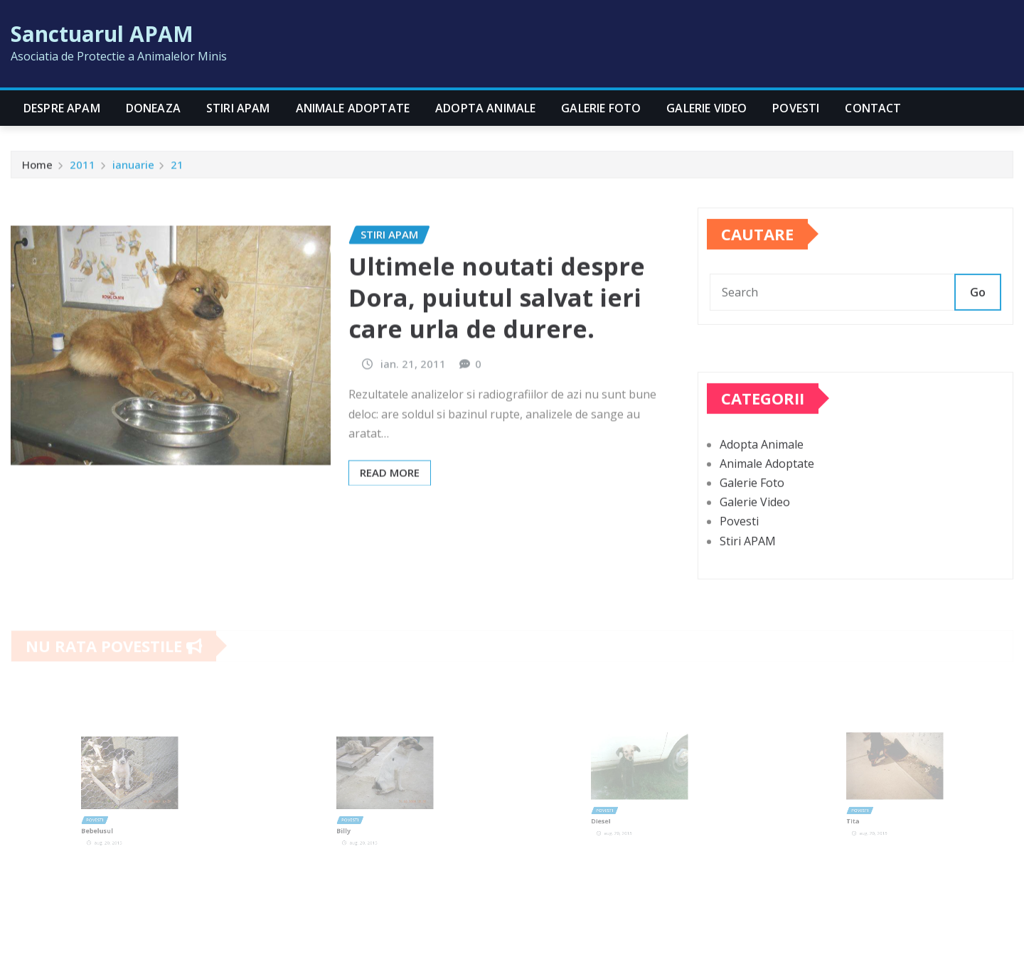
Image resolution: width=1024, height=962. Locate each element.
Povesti (795, 108)
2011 (82, 168)
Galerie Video (706, 108)
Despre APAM (61, 108)
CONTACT (873, 108)
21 (177, 168)
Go (978, 306)
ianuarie (133, 168)
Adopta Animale (485, 108)
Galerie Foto (601, 108)
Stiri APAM (238, 108)
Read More (390, 505)
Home (37, 168)
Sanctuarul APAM (102, 33)
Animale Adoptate (353, 108)
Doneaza (153, 108)
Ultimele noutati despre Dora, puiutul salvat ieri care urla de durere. (496, 330)
